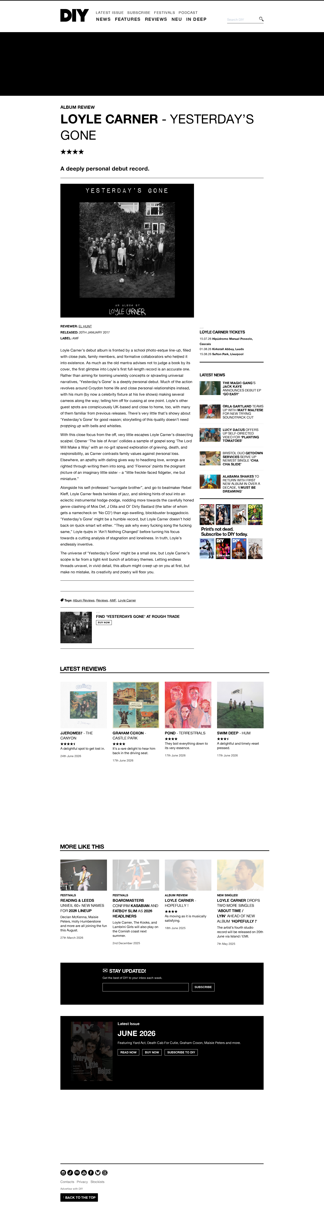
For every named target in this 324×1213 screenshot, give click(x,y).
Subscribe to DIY (181, 1052)
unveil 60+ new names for (82, 905)
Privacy (82, 1182)
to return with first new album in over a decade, (241, 483)
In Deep (196, 19)
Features (128, 19)
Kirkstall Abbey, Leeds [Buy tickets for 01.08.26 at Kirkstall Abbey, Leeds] (228, 349)
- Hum (233, 733)
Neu (177, 19)
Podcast (188, 13)
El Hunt (85, 326)
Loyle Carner (127, 600)
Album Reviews (84, 600)
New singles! (227, 895)
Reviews (156, 19)
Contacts (67, 1182)
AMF (113, 600)
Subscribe (138, 13)
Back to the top (79, 1197)
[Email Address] (146, 987)
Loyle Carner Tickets (222, 332)
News (103, 19)
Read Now (128, 1052)
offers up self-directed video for (241, 435)
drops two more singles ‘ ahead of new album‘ (238, 910)
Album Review (176, 895)
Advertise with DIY (71, 1188)
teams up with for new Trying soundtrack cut (243, 411)
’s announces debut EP (242, 388)
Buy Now (104, 622)
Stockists (97, 1182)
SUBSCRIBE (203, 987)
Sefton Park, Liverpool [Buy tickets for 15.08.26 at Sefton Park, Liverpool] (227, 354)
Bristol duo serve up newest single (243, 458)
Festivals (164, 13)
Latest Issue (110, 13)
